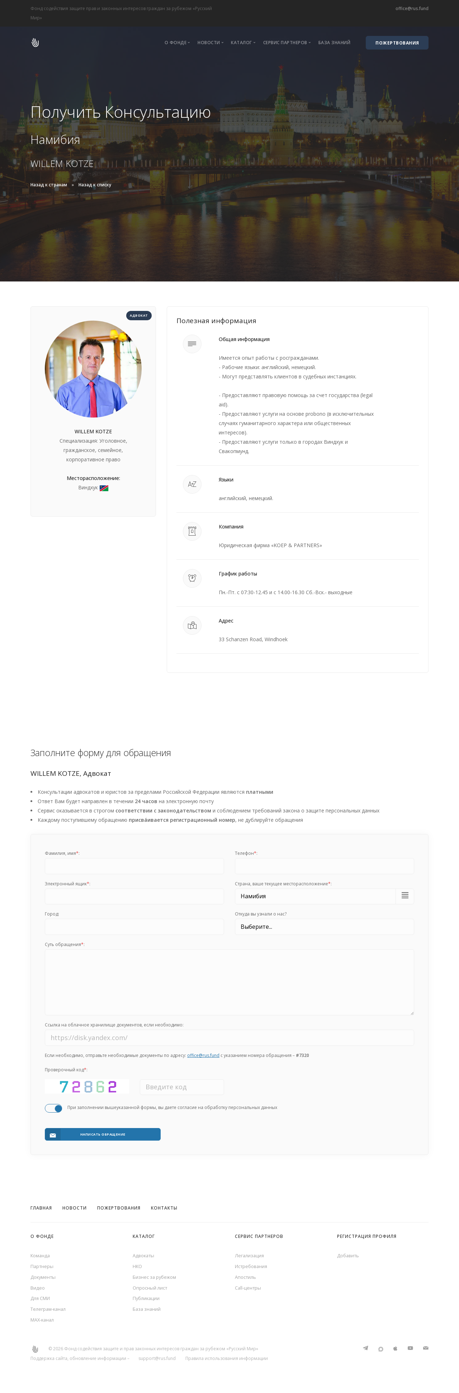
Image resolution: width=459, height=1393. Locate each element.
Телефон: (246, 853)
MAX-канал (43, 1323)
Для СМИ (41, 1300)
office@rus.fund (412, 8)
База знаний (334, 42)
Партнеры (42, 1265)
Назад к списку (95, 185)
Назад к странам (48, 185)
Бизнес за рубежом (156, 1277)
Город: (52, 914)
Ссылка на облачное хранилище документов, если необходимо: (114, 1030)
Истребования (253, 1265)
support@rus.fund (157, 1363)
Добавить (349, 1253)
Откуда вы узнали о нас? (261, 914)
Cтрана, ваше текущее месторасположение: (283, 884)
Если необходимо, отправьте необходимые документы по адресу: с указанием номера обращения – (177, 1060)
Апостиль (246, 1277)
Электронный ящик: (67, 884)
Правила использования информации (226, 1363)
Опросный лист (151, 1289)
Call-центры (249, 1289)
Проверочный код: (66, 1075)
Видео (38, 1289)
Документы (44, 1277)
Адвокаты (145, 1253)
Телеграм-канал (50, 1312)
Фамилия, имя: (62, 853)
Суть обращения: (65, 944)
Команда (41, 1253)
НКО (138, 1265)
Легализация (250, 1253)
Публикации (147, 1300)
